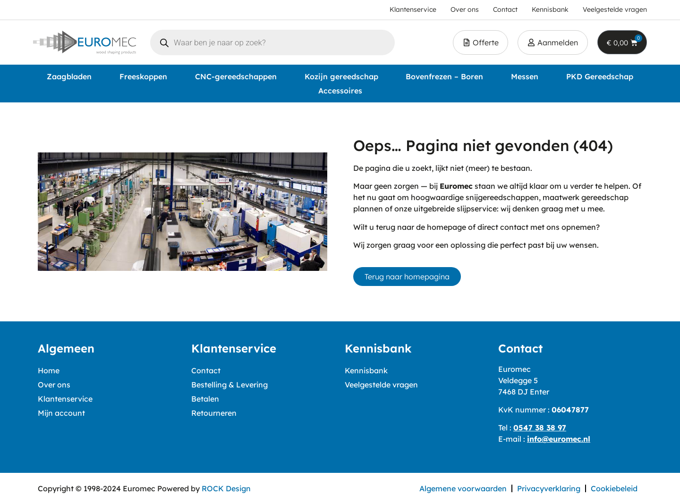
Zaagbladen (69, 76)
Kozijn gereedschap (341, 76)
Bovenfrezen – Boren (444, 76)
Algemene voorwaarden (463, 488)
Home (49, 370)
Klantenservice (65, 398)
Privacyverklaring (548, 488)
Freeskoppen (143, 76)
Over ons (54, 384)
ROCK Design (226, 488)
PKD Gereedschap (599, 76)
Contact (206, 370)
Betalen (205, 398)
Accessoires (340, 90)
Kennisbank (366, 370)
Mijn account (61, 413)
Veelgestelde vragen (381, 384)
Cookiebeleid (614, 488)
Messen (524, 76)
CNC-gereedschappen (236, 76)
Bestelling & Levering (229, 384)
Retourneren (214, 413)
